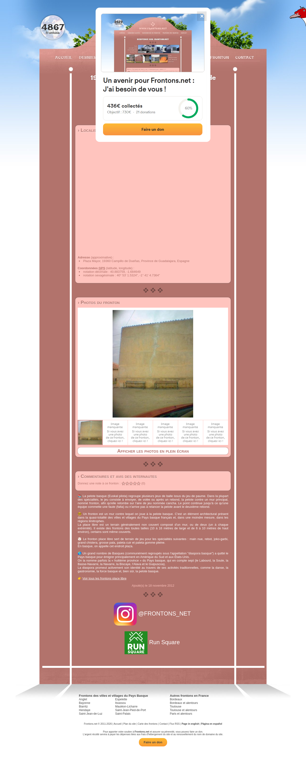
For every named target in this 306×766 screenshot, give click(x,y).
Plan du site (129, 724)
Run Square (153, 642)
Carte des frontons (147, 724)
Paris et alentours (181, 713)
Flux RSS (174, 724)
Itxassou (120, 703)
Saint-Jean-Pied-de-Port (130, 710)
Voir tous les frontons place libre (104, 578)
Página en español (211, 724)
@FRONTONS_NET (153, 613)
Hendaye (84, 710)
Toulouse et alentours (183, 710)
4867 (52, 27)
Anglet (83, 699)
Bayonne (84, 703)
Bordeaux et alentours (184, 703)
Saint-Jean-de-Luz (90, 713)
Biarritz (83, 706)
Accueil (63, 57)
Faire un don (153, 742)
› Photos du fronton (99, 302)
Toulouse (175, 706)
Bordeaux (176, 699)
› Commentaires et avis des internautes (117, 476)
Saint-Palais (123, 713)
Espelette (121, 699)
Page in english (190, 724)
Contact (244, 57)
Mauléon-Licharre (126, 706)
